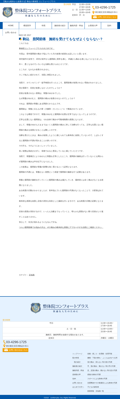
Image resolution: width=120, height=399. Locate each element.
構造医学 (27, 26)
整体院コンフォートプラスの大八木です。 (37, 48)
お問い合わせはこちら (107, 17)
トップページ (77, 354)
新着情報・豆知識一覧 (95, 391)
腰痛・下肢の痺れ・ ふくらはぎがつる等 (102, 358)
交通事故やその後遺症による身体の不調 (102, 383)
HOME (11, 26)
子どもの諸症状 (93, 387)
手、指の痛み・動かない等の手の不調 (101, 366)
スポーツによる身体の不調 (97, 379)
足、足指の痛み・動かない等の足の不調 (102, 370)
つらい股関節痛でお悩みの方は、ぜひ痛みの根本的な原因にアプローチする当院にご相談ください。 (61, 227)
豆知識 (31, 275)
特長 (43, 26)
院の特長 (75, 358)
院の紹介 (77, 362)
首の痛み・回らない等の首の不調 (99, 362)
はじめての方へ (78, 387)
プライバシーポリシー (60, 395)
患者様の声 (76, 374)
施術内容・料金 (76, 26)
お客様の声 (93, 26)
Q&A (109, 26)
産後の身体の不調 (94, 374)
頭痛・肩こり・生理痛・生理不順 (99, 354)
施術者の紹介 (60, 26)
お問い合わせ (10, 32)
